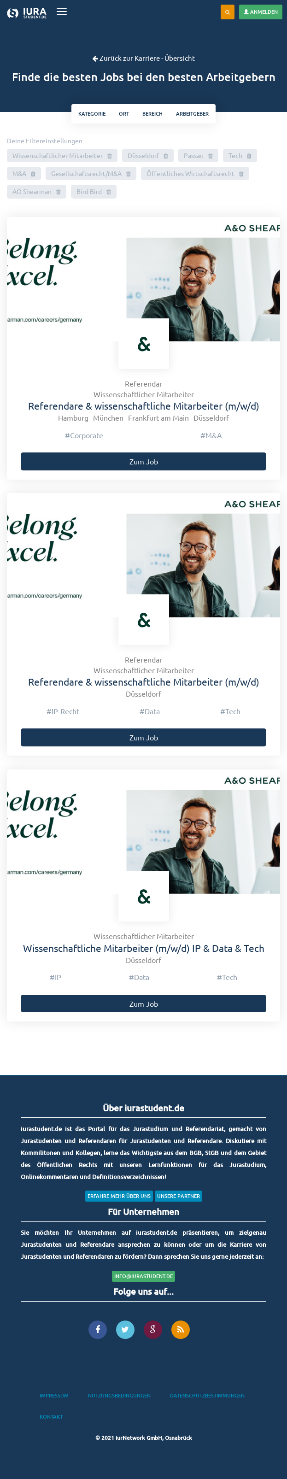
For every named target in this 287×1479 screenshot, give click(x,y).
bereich (152, 113)
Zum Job (143, 461)
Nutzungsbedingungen (119, 1395)
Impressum (54, 1395)
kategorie (91, 113)
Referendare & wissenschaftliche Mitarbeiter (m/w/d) (143, 405)
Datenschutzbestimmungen (207, 1395)
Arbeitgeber (192, 113)
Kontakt (51, 1416)
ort (124, 113)
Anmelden (261, 12)
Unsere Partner (178, 1196)
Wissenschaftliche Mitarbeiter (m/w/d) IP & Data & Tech (143, 948)
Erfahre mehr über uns (119, 1196)
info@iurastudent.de (143, 1276)
